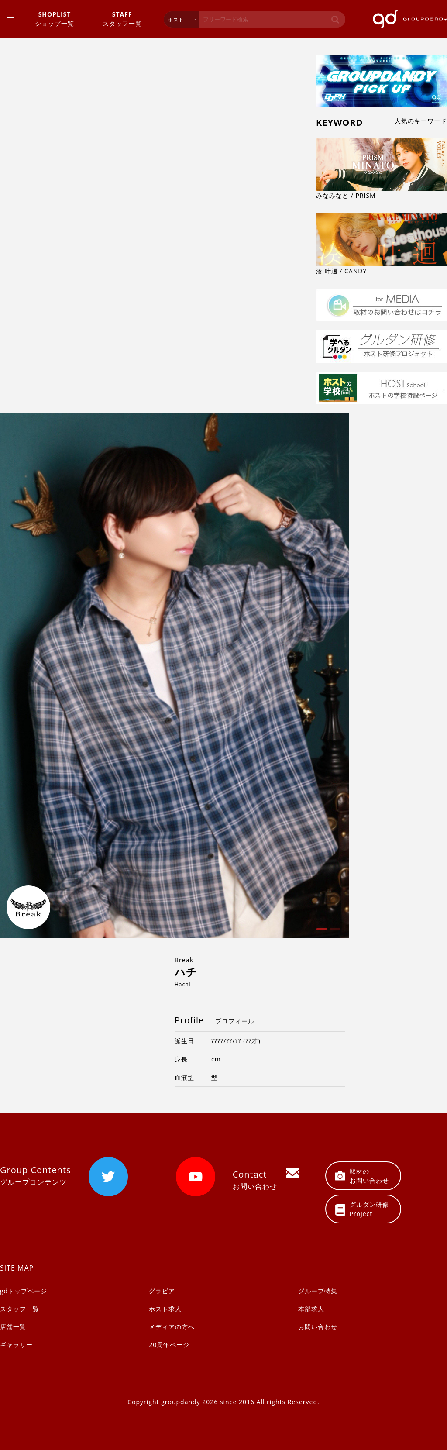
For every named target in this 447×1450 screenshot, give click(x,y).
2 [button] (334, 932)
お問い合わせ (317, 1327)
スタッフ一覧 (122, 19)
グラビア (162, 1291)
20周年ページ (169, 1344)
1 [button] (320, 932)
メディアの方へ (172, 1327)
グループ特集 (317, 1291)
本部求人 (311, 1309)
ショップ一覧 (54, 19)
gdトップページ (23, 1291)
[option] (174, 675)
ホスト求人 (165, 1309)
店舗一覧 (13, 1327)
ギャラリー (16, 1344)
